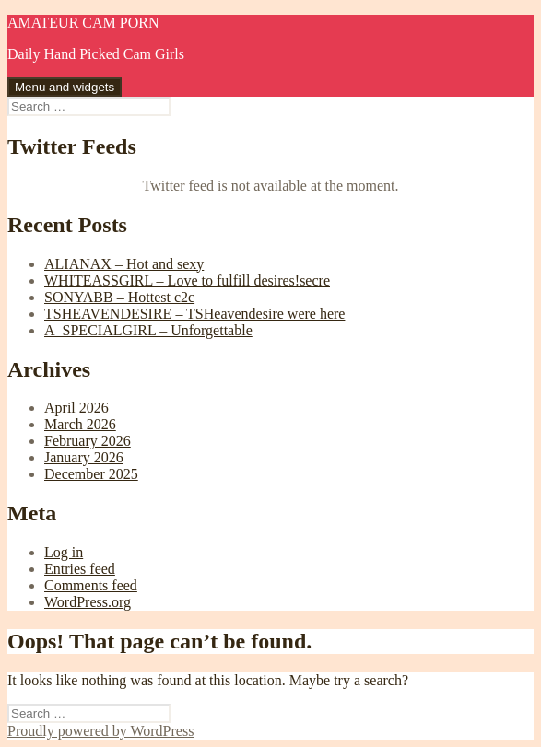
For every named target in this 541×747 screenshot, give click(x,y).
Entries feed (79, 569)
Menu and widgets (64, 87)
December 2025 (91, 474)
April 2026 (76, 407)
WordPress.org (87, 602)
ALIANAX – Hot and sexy (124, 264)
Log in (63, 552)
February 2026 (87, 441)
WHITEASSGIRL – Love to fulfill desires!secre (187, 280)
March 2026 (80, 424)
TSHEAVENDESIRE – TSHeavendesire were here (194, 313)
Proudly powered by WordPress (100, 731)
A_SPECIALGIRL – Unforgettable (148, 330)
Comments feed (90, 585)
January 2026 (83, 457)
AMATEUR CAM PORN (83, 22)
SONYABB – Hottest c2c (119, 297)
